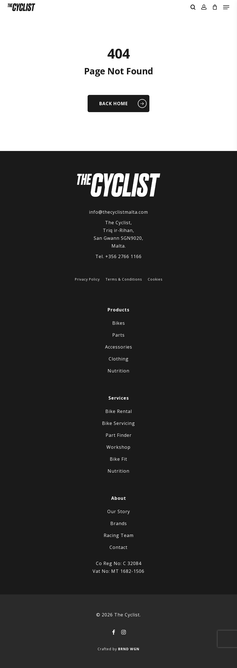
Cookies (155, 279)
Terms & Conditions (124, 279)
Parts (118, 335)
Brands (118, 523)
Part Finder (119, 435)
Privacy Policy (87, 279)
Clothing (119, 359)
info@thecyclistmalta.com (118, 212)
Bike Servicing (118, 423)
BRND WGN (128, 649)
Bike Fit (118, 459)
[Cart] (215, 7)
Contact (118, 547)
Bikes (118, 323)
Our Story (118, 511)
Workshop (118, 447)
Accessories (118, 347)
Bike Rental (118, 411)
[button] (226, 7)
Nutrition (118, 371)
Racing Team (119, 535)
